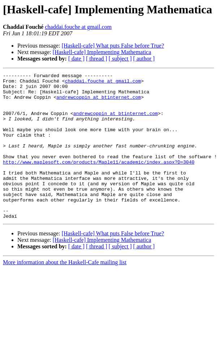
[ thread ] (96, 59)
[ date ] (76, 59)
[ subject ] (120, 59)
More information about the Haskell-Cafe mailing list (64, 291)
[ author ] (144, 59)
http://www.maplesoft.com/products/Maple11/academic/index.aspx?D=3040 (98, 180)
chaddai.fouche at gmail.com (78, 27)
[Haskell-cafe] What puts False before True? (113, 46)
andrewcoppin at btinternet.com (98, 102)
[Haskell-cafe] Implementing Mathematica (102, 52)
